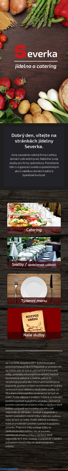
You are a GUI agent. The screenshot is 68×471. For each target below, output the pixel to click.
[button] (34, 5)
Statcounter (9, 468)
